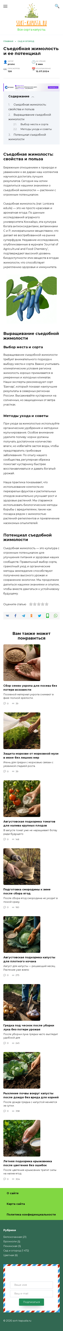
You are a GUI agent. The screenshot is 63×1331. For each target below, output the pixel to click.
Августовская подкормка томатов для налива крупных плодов (29, 823)
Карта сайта (16, 1203)
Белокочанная (12, 1236)
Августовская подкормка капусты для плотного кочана (29, 959)
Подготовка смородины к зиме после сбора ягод (27, 891)
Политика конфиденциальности (31, 1214)
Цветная (8, 1255)
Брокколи (10, 1241)
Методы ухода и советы (36, 129)
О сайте (13, 1193)
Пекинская (10, 1246)
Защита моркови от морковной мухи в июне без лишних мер (30, 755)
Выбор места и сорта (34, 124)
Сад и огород (12, 1250)
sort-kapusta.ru (31, 22)
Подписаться (31, 1302)
